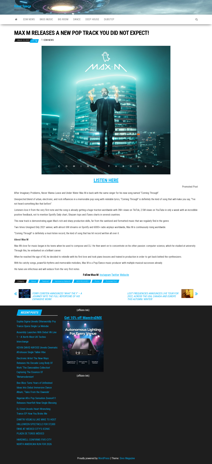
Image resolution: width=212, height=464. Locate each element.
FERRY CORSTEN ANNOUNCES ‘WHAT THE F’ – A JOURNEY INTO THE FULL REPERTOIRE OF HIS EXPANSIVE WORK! (57, 296)
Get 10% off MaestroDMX (83, 317)
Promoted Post (111, 281)
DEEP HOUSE (92, 19)
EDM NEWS (29, 19)
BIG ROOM (63, 19)
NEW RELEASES (82, 281)
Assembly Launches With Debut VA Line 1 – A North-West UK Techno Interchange (37, 337)
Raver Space (22, 6)
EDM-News (49, 40)
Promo (96, 281)
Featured (45, 281)
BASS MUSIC (46, 19)
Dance (33, 281)
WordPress (104, 458)
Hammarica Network (62, 281)
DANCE (77, 19)
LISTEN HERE (106, 180)
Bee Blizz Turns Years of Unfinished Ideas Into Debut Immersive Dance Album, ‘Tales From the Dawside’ (34, 387)
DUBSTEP (109, 19)
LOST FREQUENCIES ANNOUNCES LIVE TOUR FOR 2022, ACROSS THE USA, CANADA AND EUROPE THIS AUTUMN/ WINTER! (152, 296)
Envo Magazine (127, 458)
